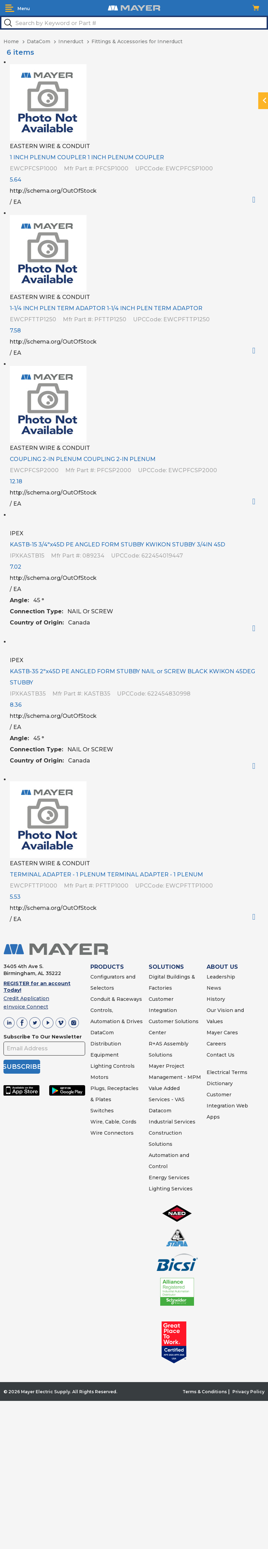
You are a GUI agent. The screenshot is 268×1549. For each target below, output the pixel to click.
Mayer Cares (222, 1032)
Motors (99, 1077)
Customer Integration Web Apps (227, 1105)
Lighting (101, 1066)
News (214, 988)
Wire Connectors (112, 1133)
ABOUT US (222, 967)
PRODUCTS (107, 967)
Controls (123, 1066)
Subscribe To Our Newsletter (42, 1037)
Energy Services (169, 1177)
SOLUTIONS (166, 967)
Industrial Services (172, 1122)
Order (257, 200)
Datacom (160, 1110)
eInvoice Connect (25, 1007)
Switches (102, 1110)
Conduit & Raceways (116, 999)
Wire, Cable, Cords (113, 1122)
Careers (216, 1044)
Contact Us (220, 1055)
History (216, 999)
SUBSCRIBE (21, 1067)
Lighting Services (171, 1189)
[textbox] (134, 22)
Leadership (221, 977)
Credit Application (26, 998)
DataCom (102, 1032)
